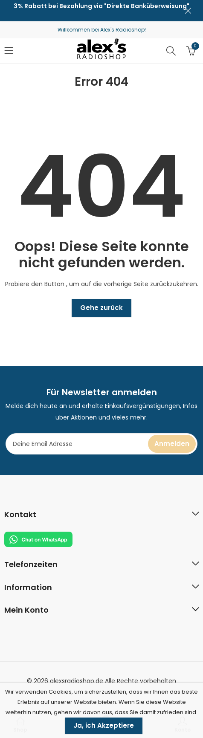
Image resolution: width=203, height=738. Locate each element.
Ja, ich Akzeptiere (103, 725)
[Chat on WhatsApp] (38, 539)
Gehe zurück (101, 307)
